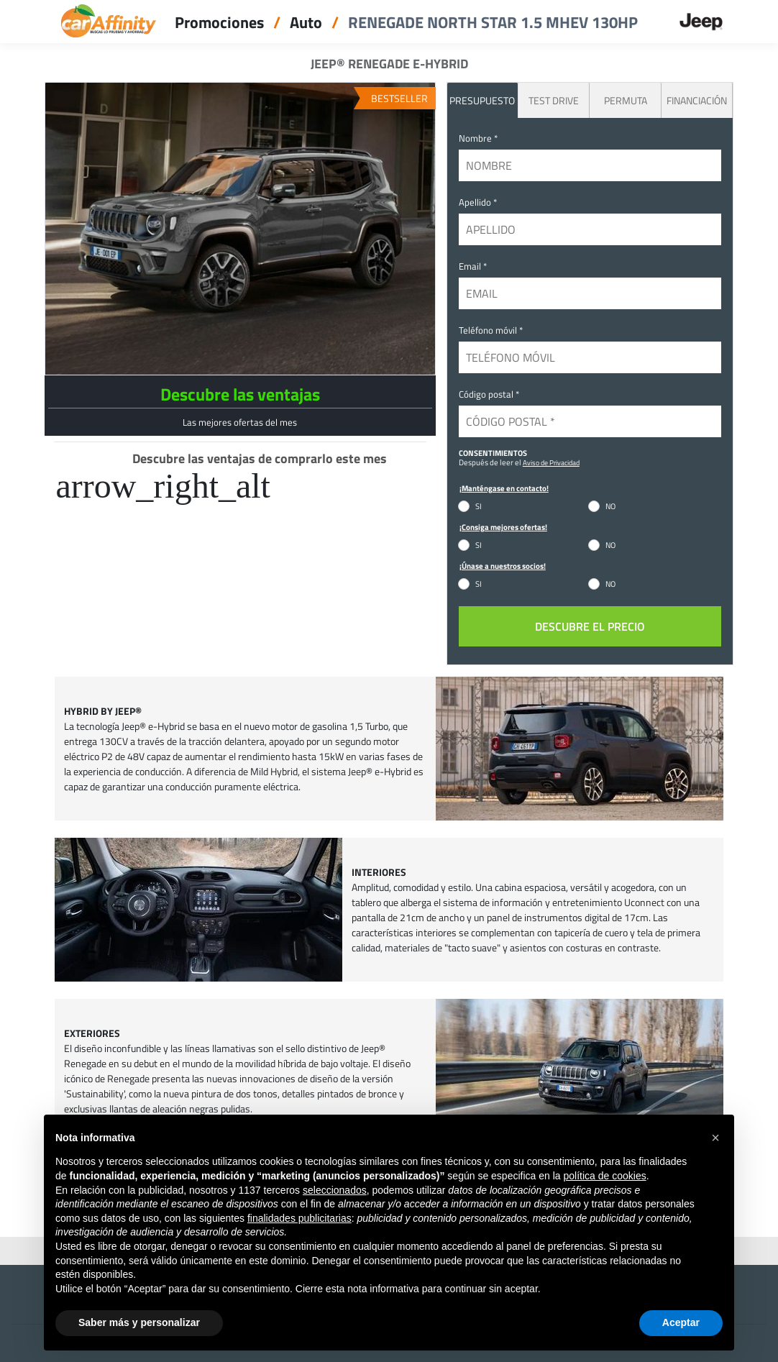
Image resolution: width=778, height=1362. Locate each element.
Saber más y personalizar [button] (139, 1322)
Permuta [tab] (625, 100)
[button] (715, 1137)
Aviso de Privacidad (551, 462)
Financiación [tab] (697, 100)
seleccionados (335, 1190)
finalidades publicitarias (299, 1218)
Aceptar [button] (681, 1322)
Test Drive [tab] (553, 100)
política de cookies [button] (604, 1176)
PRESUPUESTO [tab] (482, 100)
